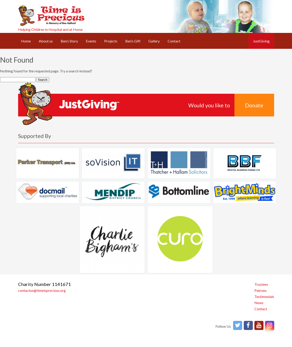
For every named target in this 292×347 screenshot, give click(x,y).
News (258, 302)
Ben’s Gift (132, 41)
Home (26, 41)
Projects (110, 41)
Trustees (261, 284)
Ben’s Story (69, 41)
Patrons (260, 290)
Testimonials (264, 296)
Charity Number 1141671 (44, 284)
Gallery (154, 41)
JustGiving (261, 41)
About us (46, 41)
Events (91, 41)
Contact (174, 41)
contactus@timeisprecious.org (42, 290)
